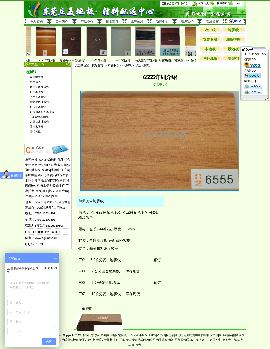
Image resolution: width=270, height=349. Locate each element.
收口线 (210, 30)
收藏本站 (222, 3)
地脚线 (233, 30)
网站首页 (36, 21)
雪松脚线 (35, 131)
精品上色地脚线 (39, 101)
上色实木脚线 (38, 97)
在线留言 (212, 21)
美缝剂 (233, 58)
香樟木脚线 (36, 126)
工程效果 (137, 21)
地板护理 (233, 39)
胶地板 (233, 49)
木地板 (210, 49)
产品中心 (87, 21)
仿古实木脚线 (38, 106)
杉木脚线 (35, 82)
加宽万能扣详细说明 (173, 60)
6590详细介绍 (124, 60)
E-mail (237, 3)
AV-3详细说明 (49, 60)
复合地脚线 (36, 77)
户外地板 (210, 58)
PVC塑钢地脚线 (39, 116)
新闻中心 (162, 21)
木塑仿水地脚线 (39, 121)
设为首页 (203, 3)
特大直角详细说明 (148, 60)
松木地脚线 (36, 92)
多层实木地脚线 (39, 87)
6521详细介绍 (100, 60)
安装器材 (210, 39)
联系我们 (187, 21)
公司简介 (61, 21)
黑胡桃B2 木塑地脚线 (75, 60)
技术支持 (112, 21)
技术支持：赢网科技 (208, 339)
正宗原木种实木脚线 (42, 111)
